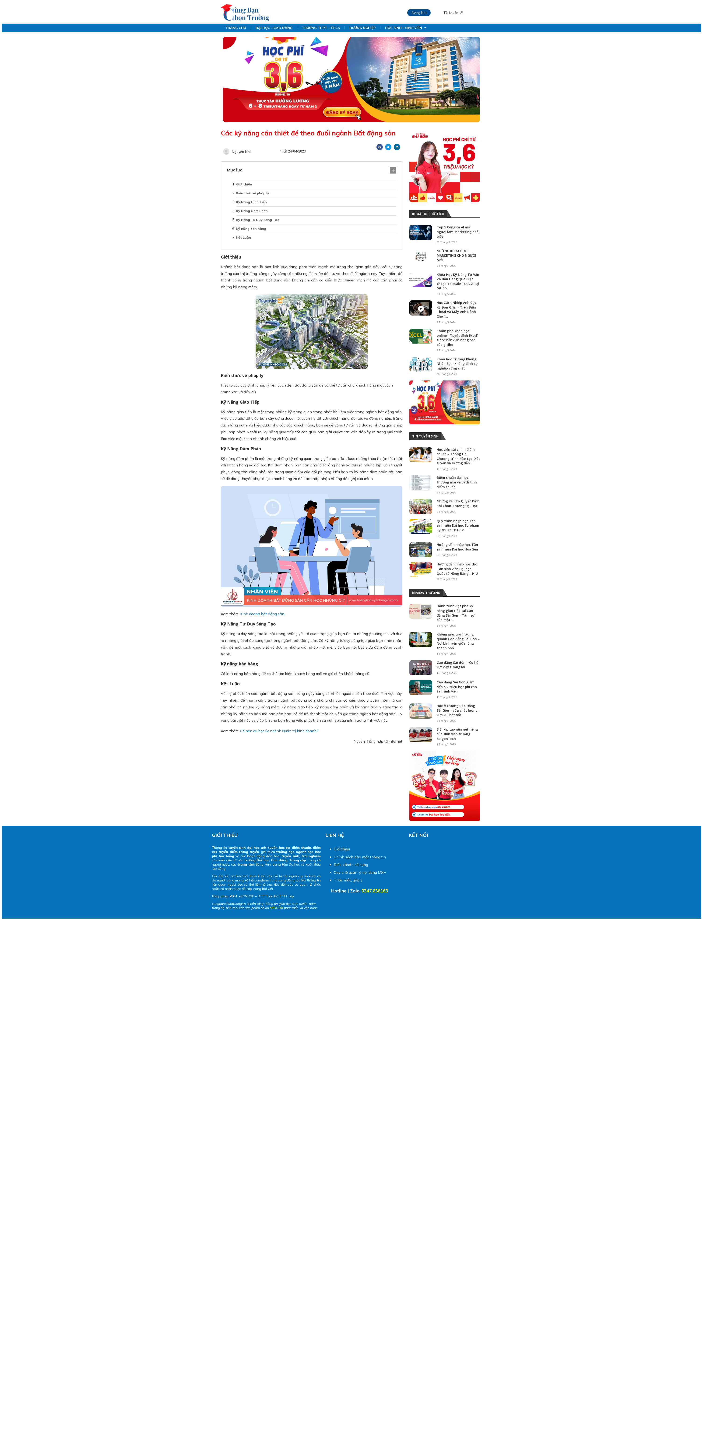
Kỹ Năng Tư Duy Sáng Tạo (257, 220)
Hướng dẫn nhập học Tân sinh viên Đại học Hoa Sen (457, 546)
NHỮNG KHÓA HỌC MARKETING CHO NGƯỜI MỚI (456, 255)
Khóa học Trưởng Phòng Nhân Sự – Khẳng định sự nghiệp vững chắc (457, 363)
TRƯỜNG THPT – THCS (321, 28)
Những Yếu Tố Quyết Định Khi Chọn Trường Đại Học (458, 503)
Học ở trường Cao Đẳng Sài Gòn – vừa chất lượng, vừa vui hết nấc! (457, 710)
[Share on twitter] (388, 147)
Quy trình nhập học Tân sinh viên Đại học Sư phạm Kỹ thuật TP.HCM (458, 525)
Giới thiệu (244, 184)
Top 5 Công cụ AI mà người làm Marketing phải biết (458, 231)
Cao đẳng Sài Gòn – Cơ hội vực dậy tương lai (458, 664)
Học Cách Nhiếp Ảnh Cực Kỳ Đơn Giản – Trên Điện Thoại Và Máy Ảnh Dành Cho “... (456, 309)
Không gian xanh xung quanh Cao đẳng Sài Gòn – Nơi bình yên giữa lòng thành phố (458, 641)
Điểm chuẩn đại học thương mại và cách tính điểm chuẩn (457, 482)
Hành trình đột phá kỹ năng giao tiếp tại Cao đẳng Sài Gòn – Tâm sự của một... (456, 613)
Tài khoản (453, 13)
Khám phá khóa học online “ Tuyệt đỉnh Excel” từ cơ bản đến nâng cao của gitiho (457, 338)
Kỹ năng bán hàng (251, 229)
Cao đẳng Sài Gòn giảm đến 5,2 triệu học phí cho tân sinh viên (457, 686)
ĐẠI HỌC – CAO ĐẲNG (274, 28)
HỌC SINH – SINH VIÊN (405, 28)
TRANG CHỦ (235, 28)
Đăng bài (419, 13)
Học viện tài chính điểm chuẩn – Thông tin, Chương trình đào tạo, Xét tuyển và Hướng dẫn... (458, 456)
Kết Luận (243, 237)
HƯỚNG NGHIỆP (362, 28)
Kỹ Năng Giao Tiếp (251, 202)
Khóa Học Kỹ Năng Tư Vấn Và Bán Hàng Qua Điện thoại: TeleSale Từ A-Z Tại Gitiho (458, 281)
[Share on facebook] (379, 147)
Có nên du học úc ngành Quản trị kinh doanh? (279, 730)
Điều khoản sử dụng (351, 864)
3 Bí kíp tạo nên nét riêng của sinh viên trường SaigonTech (457, 734)
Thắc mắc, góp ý (348, 880)
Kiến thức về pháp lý (252, 193)
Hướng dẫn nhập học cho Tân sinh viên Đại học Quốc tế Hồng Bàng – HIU (457, 568)
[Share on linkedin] (397, 147)
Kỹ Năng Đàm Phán (252, 211)
